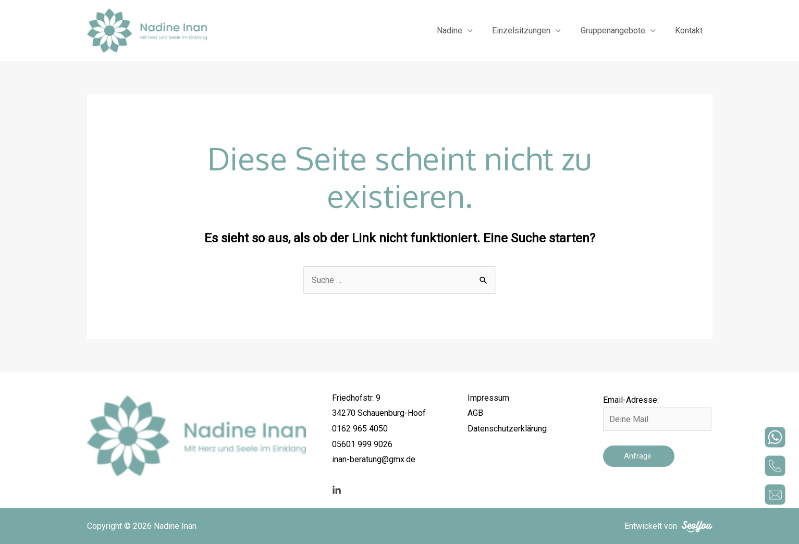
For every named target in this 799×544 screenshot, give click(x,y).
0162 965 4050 (360, 429)
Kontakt (690, 30)
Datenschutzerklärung (507, 429)
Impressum (488, 398)
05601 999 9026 (362, 444)
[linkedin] (336, 490)
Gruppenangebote (617, 30)
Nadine (459, 30)
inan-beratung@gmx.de (373, 459)
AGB (475, 413)
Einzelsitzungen (528, 30)
